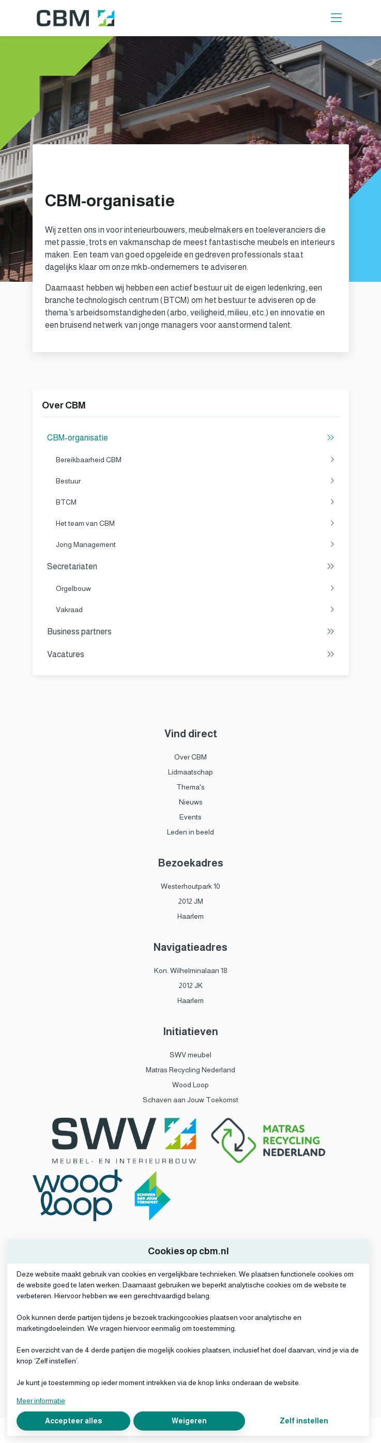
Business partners (190, 632)
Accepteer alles (73, 1421)
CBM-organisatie (190, 438)
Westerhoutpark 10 (190, 886)
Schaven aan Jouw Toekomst (190, 1100)
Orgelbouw (195, 588)
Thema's (190, 787)
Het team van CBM (195, 523)
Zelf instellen (304, 1421)
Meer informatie (41, 1400)
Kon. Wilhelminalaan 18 (190, 970)
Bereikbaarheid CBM (195, 459)
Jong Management (195, 544)
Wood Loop (190, 1085)
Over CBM (190, 757)
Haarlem (190, 916)
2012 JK (191, 985)
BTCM (195, 502)
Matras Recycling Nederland (190, 1070)
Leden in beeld (190, 832)
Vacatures (190, 654)
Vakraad (195, 609)
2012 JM (190, 901)
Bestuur (195, 481)
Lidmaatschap (190, 772)
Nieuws (191, 802)
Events (190, 817)
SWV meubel (190, 1055)
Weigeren (189, 1421)
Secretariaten (190, 566)
